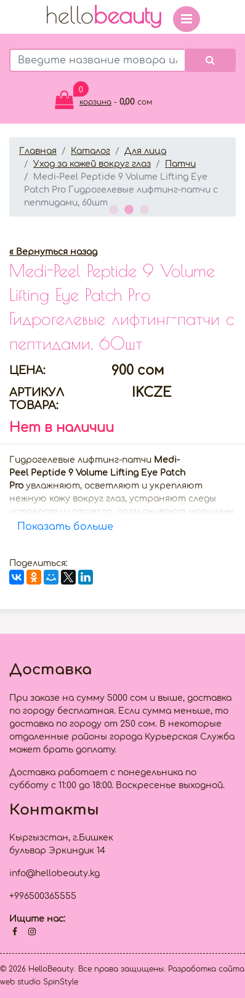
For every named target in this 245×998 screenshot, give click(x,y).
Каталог (90, 151)
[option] (122, 226)
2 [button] (127, 208)
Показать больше (65, 526)
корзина (95, 102)
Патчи (180, 164)
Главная (38, 151)
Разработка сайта (206, 969)
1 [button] (112, 208)
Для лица (145, 151)
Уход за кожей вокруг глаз (92, 164)
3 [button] (143, 208)
